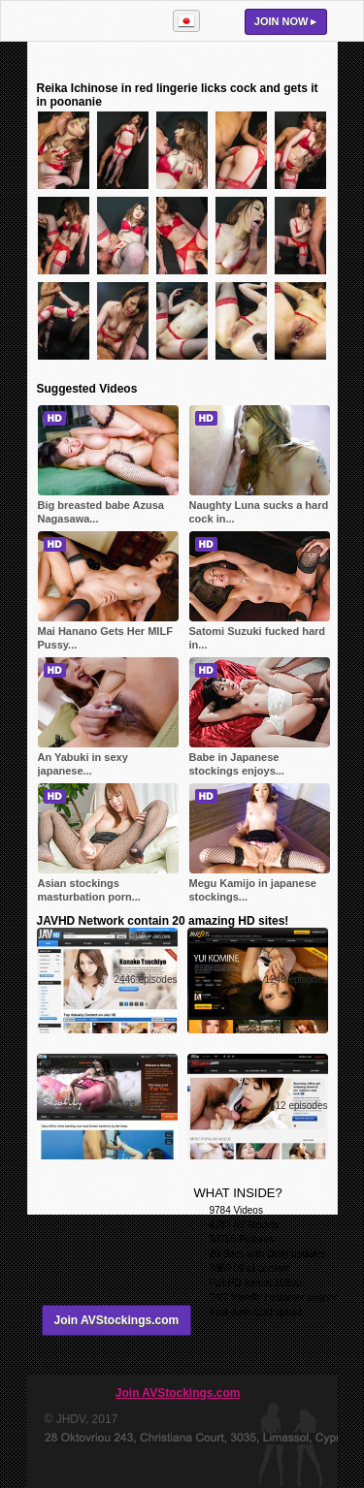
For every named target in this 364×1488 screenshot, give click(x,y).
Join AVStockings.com (117, 1320)
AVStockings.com (91, 21)
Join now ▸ (285, 21)
